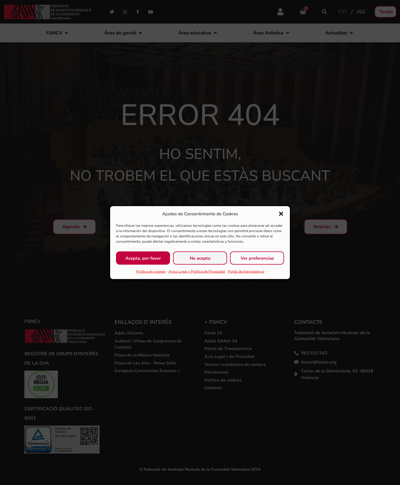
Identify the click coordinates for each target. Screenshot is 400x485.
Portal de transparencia (246, 271)
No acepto (200, 258)
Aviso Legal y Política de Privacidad (197, 271)
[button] (281, 214)
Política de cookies (151, 271)
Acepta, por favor (143, 258)
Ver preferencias (257, 258)
